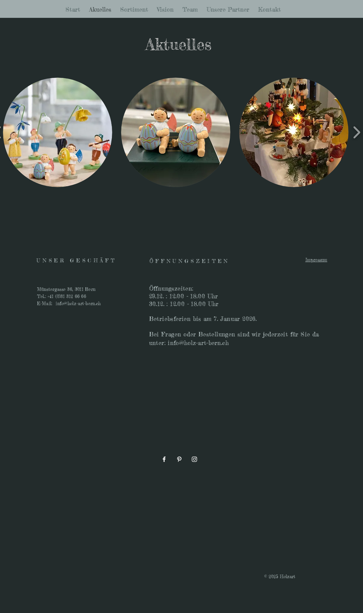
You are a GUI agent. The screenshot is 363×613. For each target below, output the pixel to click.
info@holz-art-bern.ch (78, 303)
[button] (57, 132)
